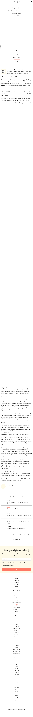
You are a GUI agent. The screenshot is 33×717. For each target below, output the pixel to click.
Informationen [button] (16, 677)
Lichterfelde (16, 637)
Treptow (16, 666)
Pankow (16, 647)
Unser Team (16, 685)
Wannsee (16, 668)
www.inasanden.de (17, 66)
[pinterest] (18, 706)
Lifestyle (16, 604)
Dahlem (16, 624)
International (16, 590)
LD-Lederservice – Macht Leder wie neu (16, 508)
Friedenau (16, 626)
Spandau (16, 658)
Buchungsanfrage (16, 602)
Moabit (16, 641)
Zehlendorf (16, 674)
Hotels (16, 600)
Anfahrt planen (17, 58)
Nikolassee (16, 645)
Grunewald (16, 630)
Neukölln (16, 643)
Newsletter (16, 687)
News (16, 615)
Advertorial (16, 15)
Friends (16, 695)
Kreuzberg (16, 632)
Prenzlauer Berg (16, 649)
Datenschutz (16, 697)
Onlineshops (16, 609)
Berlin (16, 578)
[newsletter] (21, 706)
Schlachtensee (16, 653)
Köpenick (16, 634)
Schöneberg (16, 655)
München (16, 584)
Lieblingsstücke (16, 607)
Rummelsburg (16, 651)
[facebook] (12, 706)
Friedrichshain (16, 628)
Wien (16, 586)
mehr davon (17, 539)
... (16, 63)
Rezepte (16, 613)
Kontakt (17, 683)
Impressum (16, 699)
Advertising (16, 691)
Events (16, 689)
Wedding (16, 670)
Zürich (16, 588)
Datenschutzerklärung (19, 563)
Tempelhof (16, 662)
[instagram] (15, 706)
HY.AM (23, 709)
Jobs (16, 693)
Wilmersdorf (16, 672)
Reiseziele (16, 596)
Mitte (16, 639)
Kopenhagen (17, 582)
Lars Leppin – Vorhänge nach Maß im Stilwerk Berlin (19, 534)
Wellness (16, 598)
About (16, 681)
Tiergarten (16, 664)
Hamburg (16, 580)
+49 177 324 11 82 (16, 64)
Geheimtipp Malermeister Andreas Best (16, 528)
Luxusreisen (16, 592)
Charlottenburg (16, 622)
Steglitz (16, 660)
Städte (16, 575)
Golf (16, 611)
